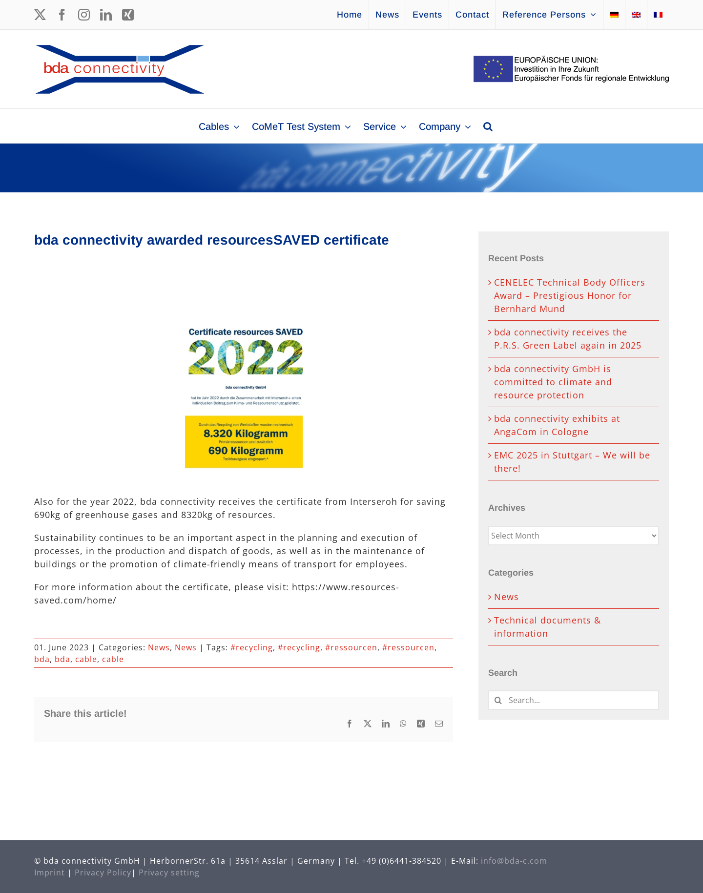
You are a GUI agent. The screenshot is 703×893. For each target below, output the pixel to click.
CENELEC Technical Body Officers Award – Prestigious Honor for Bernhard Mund (569, 295)
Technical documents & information (547, 626)
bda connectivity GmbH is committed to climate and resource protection (553, 382)
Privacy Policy (103, 872)
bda (42, 659)
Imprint (49, 872)
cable (86, 659)
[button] (488, 126)
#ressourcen (351, 647)
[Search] (498, 700)
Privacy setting (169, 872)
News (159, 647)
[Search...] (573, 700)
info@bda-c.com (514, 860)
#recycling (251, 647)
